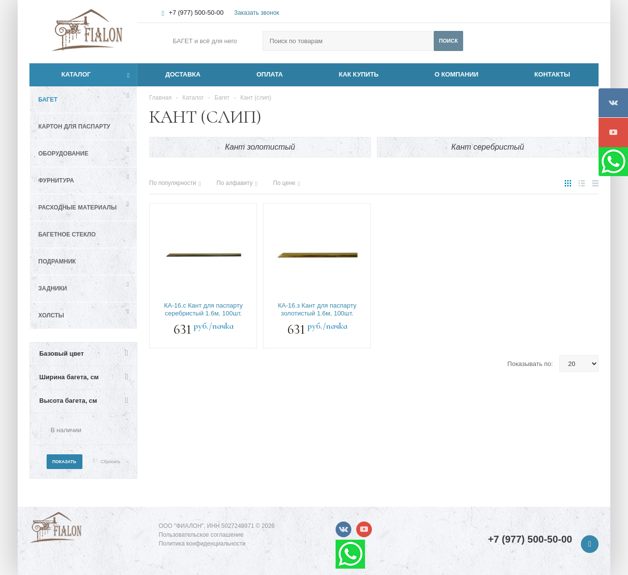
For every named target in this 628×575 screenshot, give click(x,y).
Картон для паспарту (74, 126)
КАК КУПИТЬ (359, 74)
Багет (47, 99)
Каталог (65, 74)
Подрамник (57, 261)
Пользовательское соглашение (200, 534)
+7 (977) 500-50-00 (196, 12)
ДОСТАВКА (183, 74)
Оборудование (63, 153)
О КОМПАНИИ (456, 74)
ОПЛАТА (270, 74)
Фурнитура (56, 180)
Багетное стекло (67, 234)
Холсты (51, 315)
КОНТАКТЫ (552, 74)
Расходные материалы (77, 207)
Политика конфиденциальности (201, 543)
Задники (52, 288)
